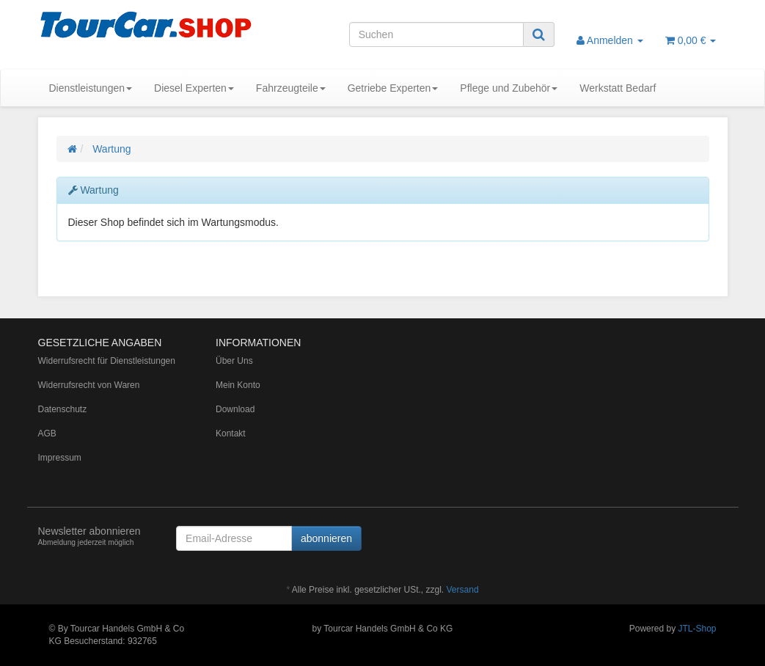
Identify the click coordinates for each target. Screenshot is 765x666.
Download (235, 409)
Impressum (59, 458)
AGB (47, 433)
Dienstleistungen (91, 88)
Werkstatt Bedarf (617, 88)
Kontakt (231, 433)
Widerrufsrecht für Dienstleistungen (106, 361)
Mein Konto (238, 385)
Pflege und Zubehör (508, 88)
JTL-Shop (697, 628)
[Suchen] (436, 34)
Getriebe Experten (393, 88)
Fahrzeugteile (291, 88)
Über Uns (234, 361)
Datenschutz (62, 409)
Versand (463, 590)
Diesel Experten (194, 88)
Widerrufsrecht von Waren (89, 385)
